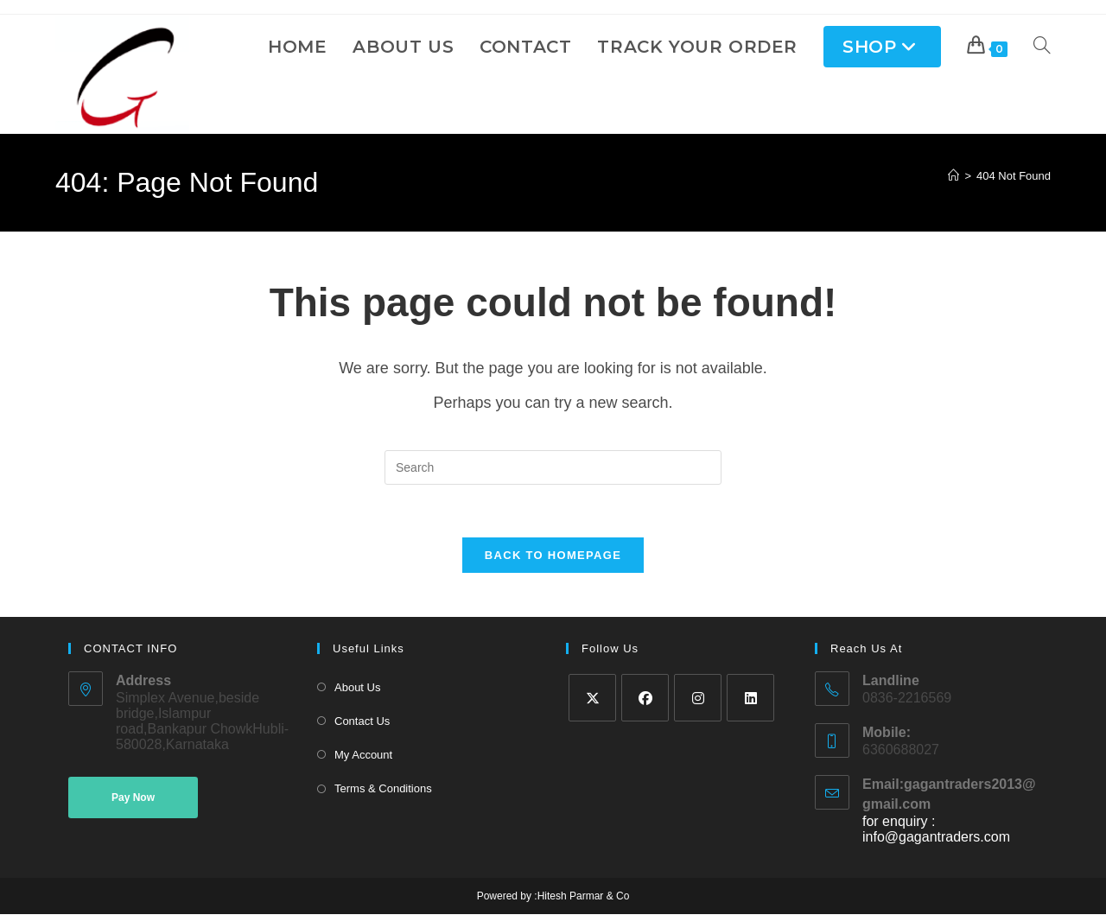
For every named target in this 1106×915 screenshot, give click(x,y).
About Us (357, 687)
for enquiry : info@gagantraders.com (936, 830)
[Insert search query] (553, 467)
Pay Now (133, 798)
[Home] (953, 175)
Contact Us (362, 721)
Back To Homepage (553, 555)
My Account (363, 755)
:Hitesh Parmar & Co (580, 897)
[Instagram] (697, 697)
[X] (592, 697)
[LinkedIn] (750, 697)
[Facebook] (645, 697)
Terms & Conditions (383, 789)
